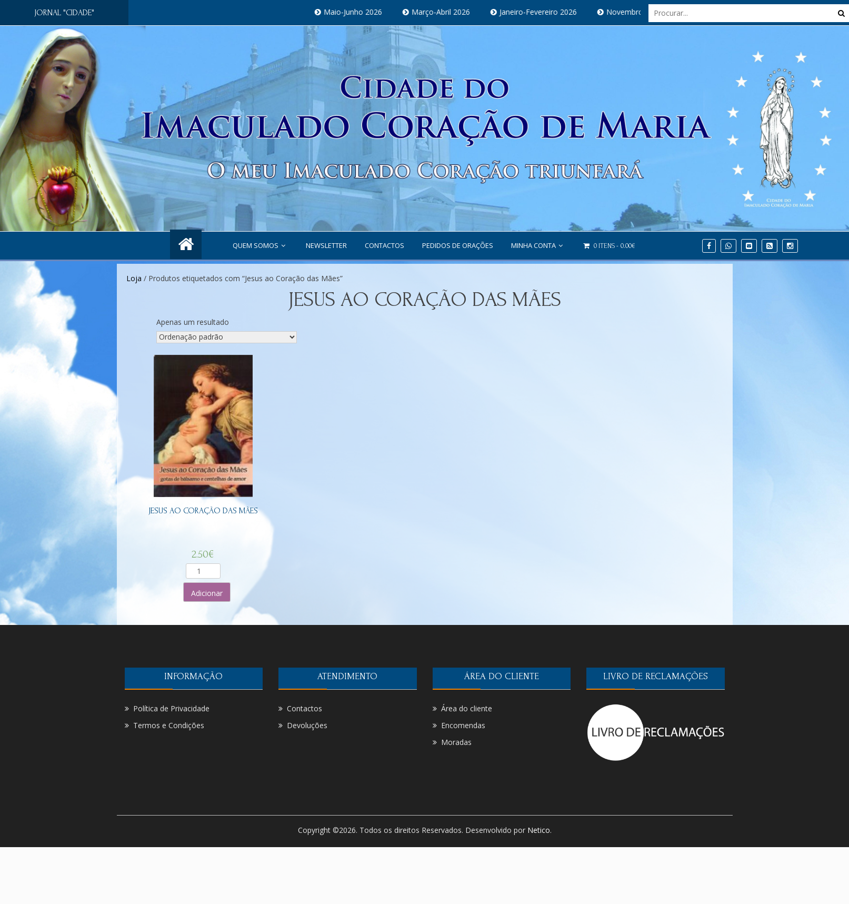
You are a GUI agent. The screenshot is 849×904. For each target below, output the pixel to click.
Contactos (384, 245)
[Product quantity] (203, 571)
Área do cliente (466, 708)
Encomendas (463, 725)
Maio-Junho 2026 (364, 12)
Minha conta (538, 245)
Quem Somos (260, 245)
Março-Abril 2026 (452, 12)
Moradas (456, 742)
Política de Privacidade (171, 708)
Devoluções (307, 725)
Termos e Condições (168, 725)
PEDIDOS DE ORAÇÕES (457, 245)
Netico (538, 830)
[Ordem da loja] (226, 337)
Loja (134, 278)
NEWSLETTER (326, 245)
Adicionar (207, 593)
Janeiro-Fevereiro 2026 (549, 12)
